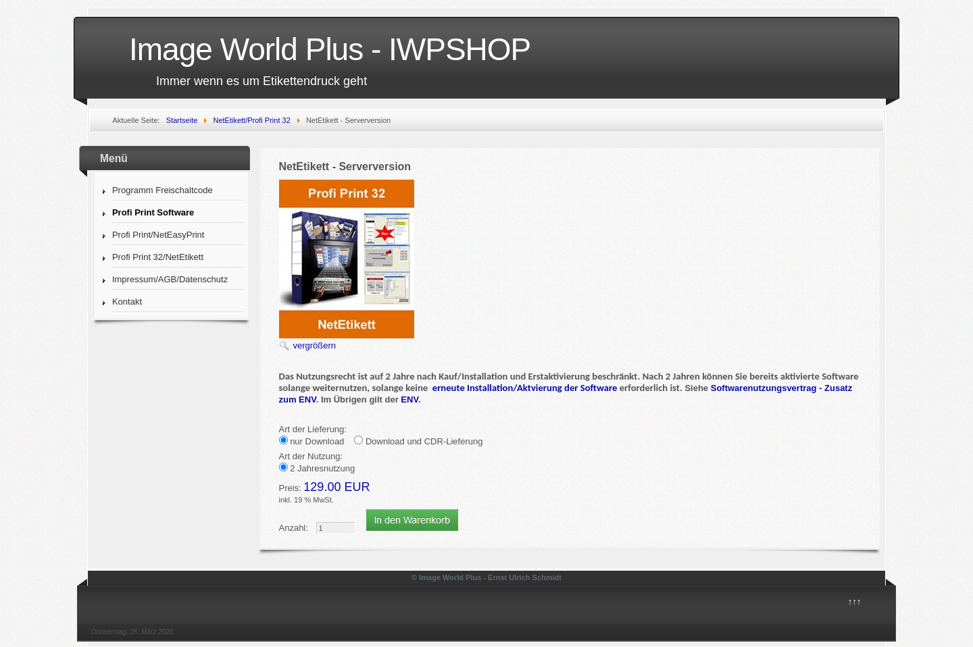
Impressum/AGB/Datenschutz (170, 279)
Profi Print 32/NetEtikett (157, 257)
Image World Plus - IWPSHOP (329, 49)
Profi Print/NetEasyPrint (158, 235)
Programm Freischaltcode (162, 190)
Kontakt (127, 301)
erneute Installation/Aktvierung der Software (525, 388)
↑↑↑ (855, 601)
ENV (409, 399)
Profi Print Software (153, 212)
